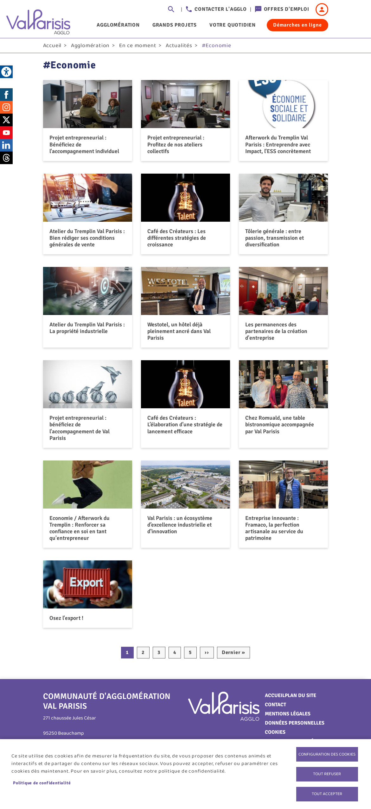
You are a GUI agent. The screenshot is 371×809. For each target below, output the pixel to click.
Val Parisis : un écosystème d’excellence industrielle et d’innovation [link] (179, 527)
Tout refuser (327, 772)
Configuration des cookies (326, 752)
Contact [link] (275, 707)
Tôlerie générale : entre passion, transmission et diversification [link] (274, 240)
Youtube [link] (6, 134)
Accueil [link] (52, 47)
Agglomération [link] (118, 25)
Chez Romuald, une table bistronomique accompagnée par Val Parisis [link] (279, 427)
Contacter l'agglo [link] (221, 9)
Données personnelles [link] (294, 725)
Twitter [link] (6, 122)
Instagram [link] (6, 109)
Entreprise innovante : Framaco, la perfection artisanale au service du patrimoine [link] (274, 530)
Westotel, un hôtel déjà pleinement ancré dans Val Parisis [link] (179, 333)
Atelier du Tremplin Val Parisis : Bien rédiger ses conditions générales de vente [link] (87, 240)
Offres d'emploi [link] (286, 9)
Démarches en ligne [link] (297, 25)
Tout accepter (327, 793)
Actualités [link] (179, 47)
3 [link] (159, 655)
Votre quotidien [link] (232, 25)
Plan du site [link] (300, 698)
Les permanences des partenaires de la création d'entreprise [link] (276, 333)
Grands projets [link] (174, 25)
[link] (6, 71)
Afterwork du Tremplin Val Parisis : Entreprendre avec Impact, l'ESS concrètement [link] (278, 147)
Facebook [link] (6, 96)
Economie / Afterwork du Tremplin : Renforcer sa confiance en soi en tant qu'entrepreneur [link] (79, 530)
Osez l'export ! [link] (66, 620)
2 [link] (143, 655)
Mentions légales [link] (287, 716)
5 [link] (190, 655)
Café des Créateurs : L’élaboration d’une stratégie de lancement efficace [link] (184, 427)
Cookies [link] (275, 734)
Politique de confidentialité (42, 782)
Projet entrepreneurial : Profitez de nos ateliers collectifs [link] (175, 147)
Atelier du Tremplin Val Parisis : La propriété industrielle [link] (87, 330)
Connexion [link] (322, 9)
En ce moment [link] (138, 47)
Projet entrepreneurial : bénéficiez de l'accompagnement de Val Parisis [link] (79, 430)
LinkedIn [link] (6, 147)
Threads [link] (6, 160)
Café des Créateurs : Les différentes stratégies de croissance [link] (176, 240)
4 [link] (174, 655)
